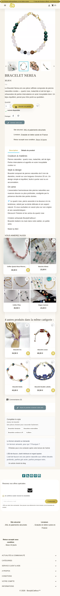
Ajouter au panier (23, 106)
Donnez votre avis (14, 123)
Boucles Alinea (43, 266)
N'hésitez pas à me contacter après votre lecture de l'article (29, 448)
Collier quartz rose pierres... (16, 266)
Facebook (23, 475)
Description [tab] (13, 150)
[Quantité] (7, 106)
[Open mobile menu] (5, 5)
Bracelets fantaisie (14, 428)
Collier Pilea (17, 305)
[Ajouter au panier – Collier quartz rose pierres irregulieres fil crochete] (28, 270)
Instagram (39, 475)
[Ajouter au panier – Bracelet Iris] (28, 353)
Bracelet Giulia (17, 387)
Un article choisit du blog (17, 463)
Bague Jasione (43, 305)
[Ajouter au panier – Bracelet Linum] (53, 353)
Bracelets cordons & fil (15, 432)
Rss (27, 475)
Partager (13, 116)
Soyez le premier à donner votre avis (30, 408)
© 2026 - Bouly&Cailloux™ (30, 591)
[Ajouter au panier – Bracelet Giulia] (28, 390)
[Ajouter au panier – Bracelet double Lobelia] (53, 390)
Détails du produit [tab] (28, 150)
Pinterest (18, 116)
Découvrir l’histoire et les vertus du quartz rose (26, 213)
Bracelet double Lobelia (43, 387)
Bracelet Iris (17, 349)
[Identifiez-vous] (49, 5)
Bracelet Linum (43, 349)
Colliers (28, 432)
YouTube (31, 475)
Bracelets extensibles (31, 428)
